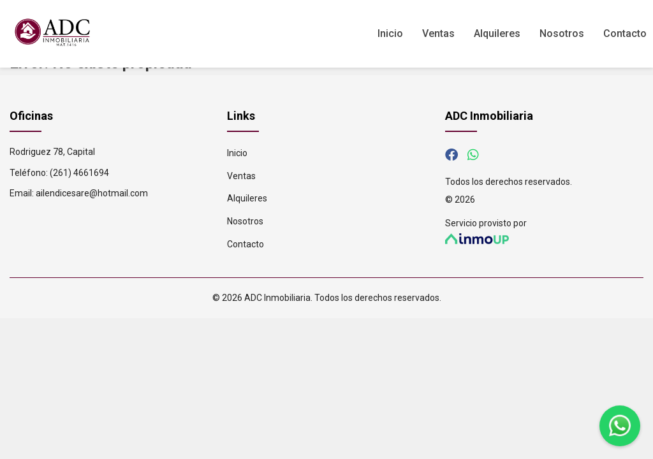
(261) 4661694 (79, 173)
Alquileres (497, 33)
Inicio (390, 33)
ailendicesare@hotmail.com (92, 193)
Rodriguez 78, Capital (52, 152)
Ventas (438, 33)
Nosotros (561, 33)
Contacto (625, 33)
